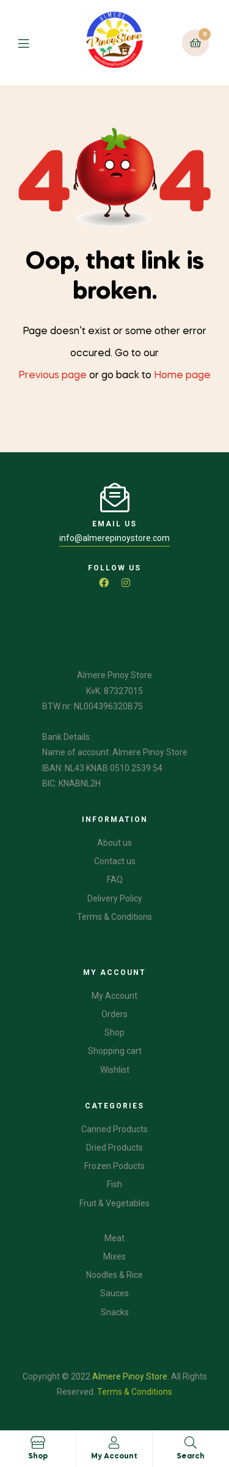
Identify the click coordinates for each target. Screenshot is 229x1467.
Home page (182, 376)
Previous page (52, 376)
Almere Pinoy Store (129, 1376)
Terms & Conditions (134, 1392)
